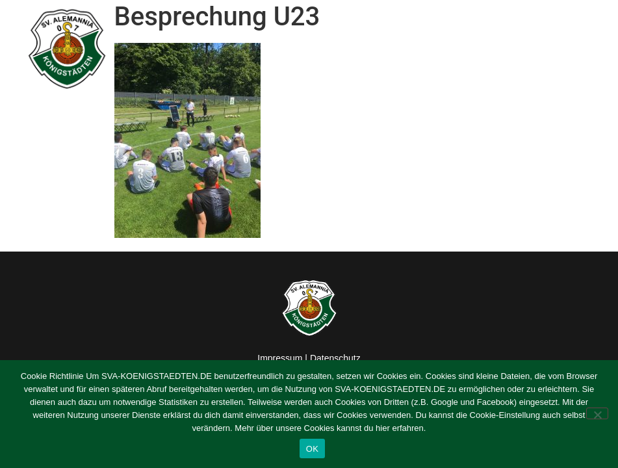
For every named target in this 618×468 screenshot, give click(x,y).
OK (312, 449)
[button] (592, 49)
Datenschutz (335, 358)
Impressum (279, 358)
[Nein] (597, 413)
